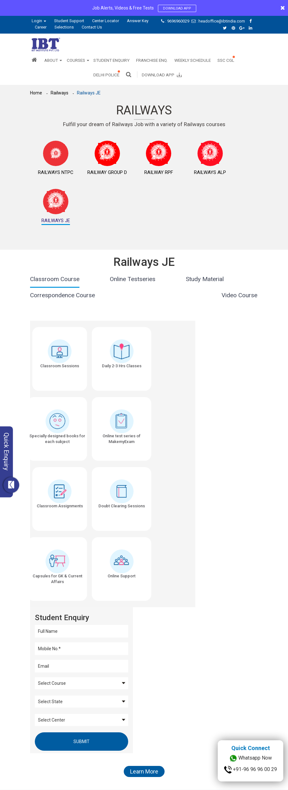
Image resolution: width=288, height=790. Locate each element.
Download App (177, 8)
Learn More (144, 514)
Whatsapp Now (250, 758)
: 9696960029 (175, 21)
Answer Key (137, 20)
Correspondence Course (62, 254)
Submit (220, 414)
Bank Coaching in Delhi (199, 700)
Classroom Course (54, 238)
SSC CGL (225, 60)
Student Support (69, 20)
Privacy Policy (85, 769)
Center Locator (105, 20)
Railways (60, 92)
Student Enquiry (111, 60)
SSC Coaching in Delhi (164, 700)
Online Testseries (132, 238)
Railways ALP (163, 176)
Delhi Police (106, 74)
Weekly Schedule (192, 60)
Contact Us (92, 27)
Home (36, 92)
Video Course (239, 254)
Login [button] (39, 20)
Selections (64, 27)
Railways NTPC (49, 176)
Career (41, 27)
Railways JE (89, 92)
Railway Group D (87, 176)
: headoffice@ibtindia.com (218, 21)
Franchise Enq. (152, 60)
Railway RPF (125, 176)
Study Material (205, 238)
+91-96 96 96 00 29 (250, 770)
